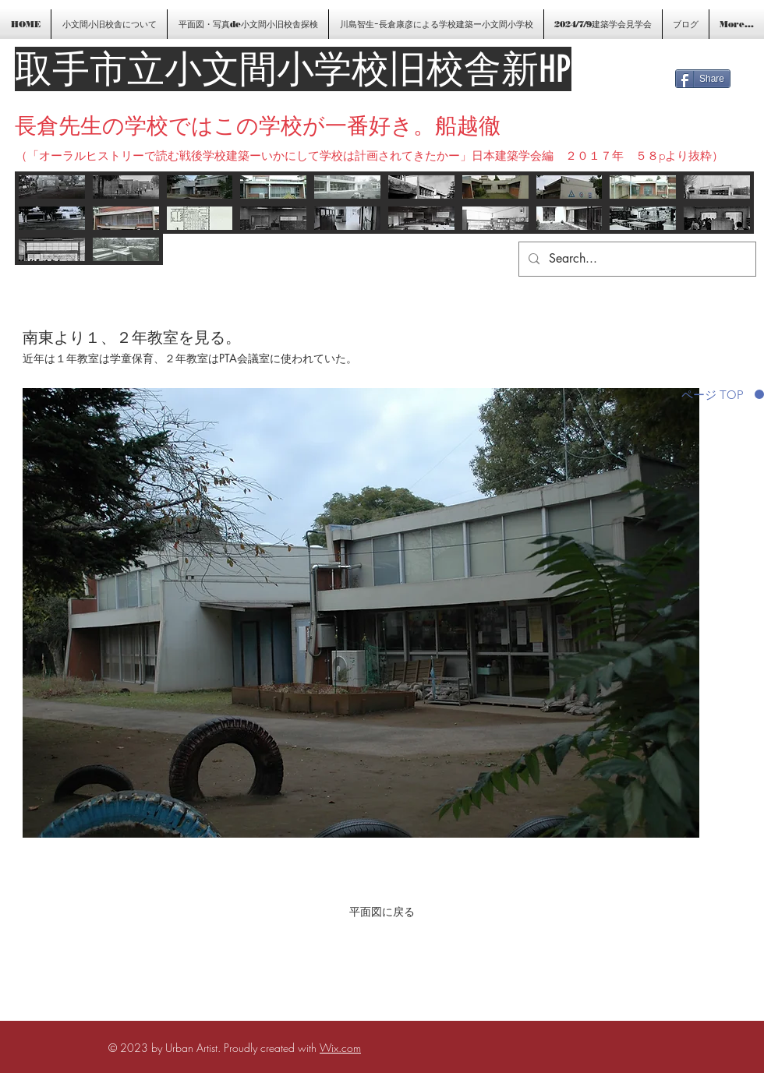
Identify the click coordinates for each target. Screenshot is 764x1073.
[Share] (702, 78)
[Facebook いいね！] (715, 56)
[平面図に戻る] (382, 911)
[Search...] (636, 259)
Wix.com (340, 1047)
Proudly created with (272, 1047)
